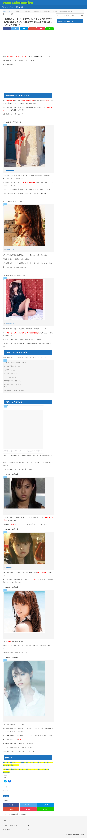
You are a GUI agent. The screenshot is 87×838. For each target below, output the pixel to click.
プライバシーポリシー (8, 7)
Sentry (82, 834)
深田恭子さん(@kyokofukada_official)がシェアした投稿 (18, 451)
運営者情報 (19, 7)
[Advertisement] (28, 43)
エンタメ (6, 796)
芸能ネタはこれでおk (10, 170)
